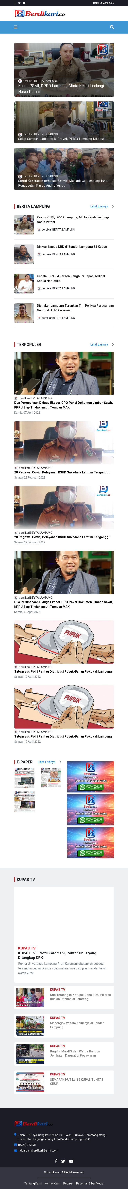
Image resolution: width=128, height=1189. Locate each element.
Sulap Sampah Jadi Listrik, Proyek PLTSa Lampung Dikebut (61, 139)
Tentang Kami (33, 1183)
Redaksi (68, 1183)
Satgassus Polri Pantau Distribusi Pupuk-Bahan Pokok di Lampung (63, 671)
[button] (23, 74)
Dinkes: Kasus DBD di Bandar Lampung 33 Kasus (72, 247)
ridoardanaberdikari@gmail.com (36, 1150)
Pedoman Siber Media (90, 1183)
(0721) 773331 (25, 1144)
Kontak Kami (52, 1183)
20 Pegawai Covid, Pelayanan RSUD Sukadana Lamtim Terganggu (62, 472)
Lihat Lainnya (102, 206)
